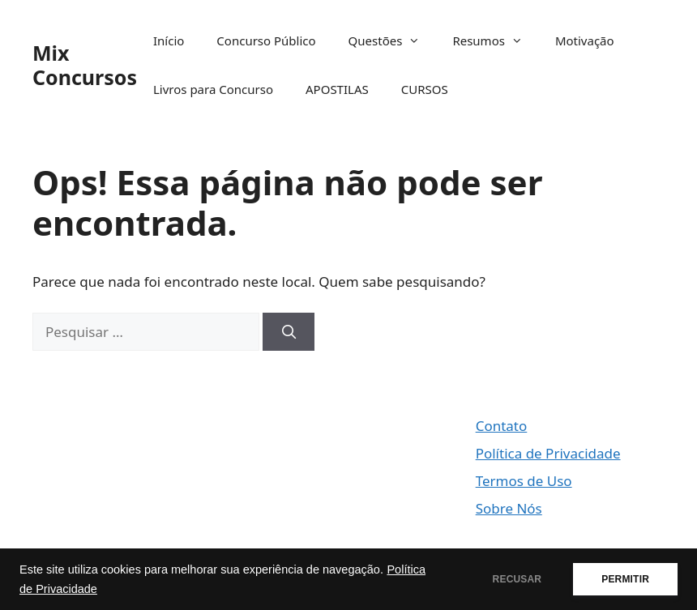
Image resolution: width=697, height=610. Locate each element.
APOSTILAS (337, 89)
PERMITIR (625, 579)
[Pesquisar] (288, 332)
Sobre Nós (509, 508)
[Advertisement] (126, 497)
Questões (392, 40)
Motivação (584, 40)
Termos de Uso (524, 480)
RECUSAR (517, 579)
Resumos (495, 40)
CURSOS (424, 89)
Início (168, 40)
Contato (502, 425)
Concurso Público (265, 40)
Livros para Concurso (213, 89)
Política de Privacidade (548, 453)
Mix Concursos (84, 65)
